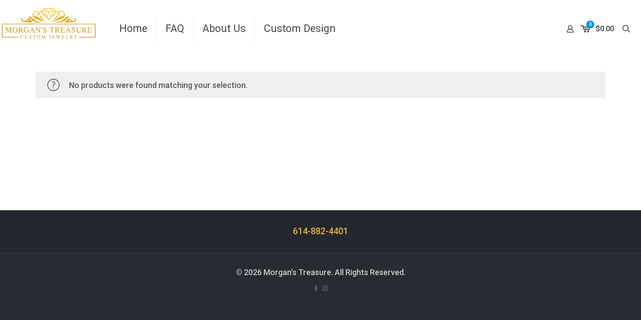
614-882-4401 (320, 231)
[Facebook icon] (315, 288)
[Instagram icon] (325, 288)
